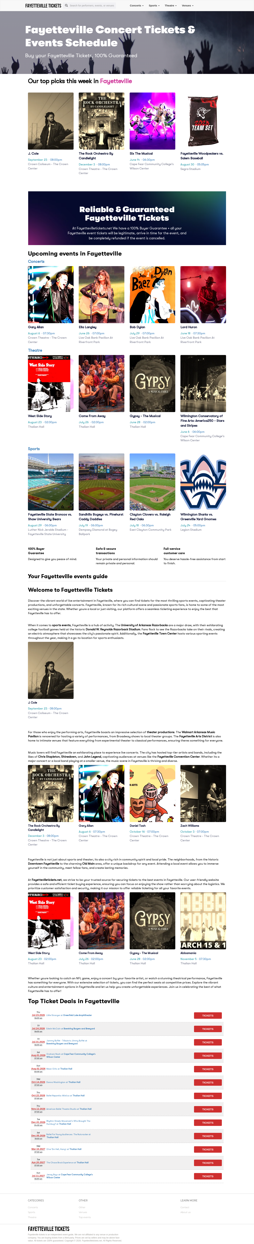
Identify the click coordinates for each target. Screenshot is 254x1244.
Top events (85, 1217)
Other (82, 1207)
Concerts (137, 5)
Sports (154, 5)
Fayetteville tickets (48, 1229)
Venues (187, 5)
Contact (184, 1207)
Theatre (171, 5)
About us (185, 1212)
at (69, 1015)
